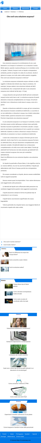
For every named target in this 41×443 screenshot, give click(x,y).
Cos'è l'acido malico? (10, 245)
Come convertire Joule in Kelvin (18, 260)
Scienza (13, 12)
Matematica (11, 436)
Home (5, 8)
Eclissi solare (20, 436)
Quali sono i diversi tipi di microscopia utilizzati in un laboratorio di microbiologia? (18, 364)
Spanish (34, 434)
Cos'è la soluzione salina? (16, 267)
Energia (35, 8)
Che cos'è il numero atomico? (12, 242)
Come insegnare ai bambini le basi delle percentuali (18, 422)
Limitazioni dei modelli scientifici (18, 350)
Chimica (15, 8)
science (6, 12)
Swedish (27, 434)
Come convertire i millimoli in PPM (18, 378)
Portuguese (19, 434)
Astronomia (25, 8)
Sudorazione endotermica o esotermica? (18, 323)
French (4, 434)
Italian (12, 434)
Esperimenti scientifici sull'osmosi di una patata (18, 409)
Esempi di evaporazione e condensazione (18, 336)
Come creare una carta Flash (18, 392)
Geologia (3, 436)
